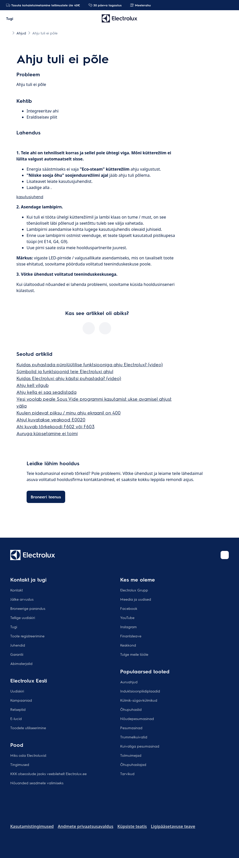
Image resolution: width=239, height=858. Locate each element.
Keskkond (128, 645)
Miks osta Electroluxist (28, 755)
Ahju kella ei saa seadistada (46, 392)
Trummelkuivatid (133, 737)
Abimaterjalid (21, 663)
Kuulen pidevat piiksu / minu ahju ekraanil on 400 (68, 412)
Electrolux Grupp (134, 590)
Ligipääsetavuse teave (173, 826)
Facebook (128, 608)
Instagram (128, 626)
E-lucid (16, 718)
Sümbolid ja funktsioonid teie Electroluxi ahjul (64, 371)
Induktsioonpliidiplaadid (140, 691)
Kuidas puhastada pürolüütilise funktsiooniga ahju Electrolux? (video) (89, 364)
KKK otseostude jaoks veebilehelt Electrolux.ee (48, 773)
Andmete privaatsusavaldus (85, 826)
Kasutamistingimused (32, 826)
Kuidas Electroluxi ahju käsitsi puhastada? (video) (68, 378)
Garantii (16, 654)
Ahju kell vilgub (32, 385)
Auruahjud (129, 681)
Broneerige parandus (27, 608)
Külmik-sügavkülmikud (138, 700)
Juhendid (17, 645)
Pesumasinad (131, 727)
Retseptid (18, 709)
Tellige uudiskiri (22, 617)
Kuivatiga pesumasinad (139, 746)
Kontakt (16, 590)
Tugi (13, 626)
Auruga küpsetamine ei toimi (47, 433)
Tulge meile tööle (134, 654)
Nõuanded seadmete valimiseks (36, 782)
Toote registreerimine (27, 636)
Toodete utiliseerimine (28, 727)
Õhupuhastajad (133, 764)
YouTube (127, 617)
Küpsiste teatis (132, 826)
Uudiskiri (17, 691)
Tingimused (19, 764)
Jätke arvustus (21, 599)
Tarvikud (127, 773)
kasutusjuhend (29, 196)
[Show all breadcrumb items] (8, 33)
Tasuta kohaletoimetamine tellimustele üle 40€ (43, 5)
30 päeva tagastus (105, 5)
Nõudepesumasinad (137, 718)
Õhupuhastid (131, 709)
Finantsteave (130, 636)
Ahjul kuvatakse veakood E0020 (50, 419)
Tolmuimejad (130, 755)
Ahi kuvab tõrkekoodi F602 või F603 (55, 426)
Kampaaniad (21, 700)
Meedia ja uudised (135, 599)
